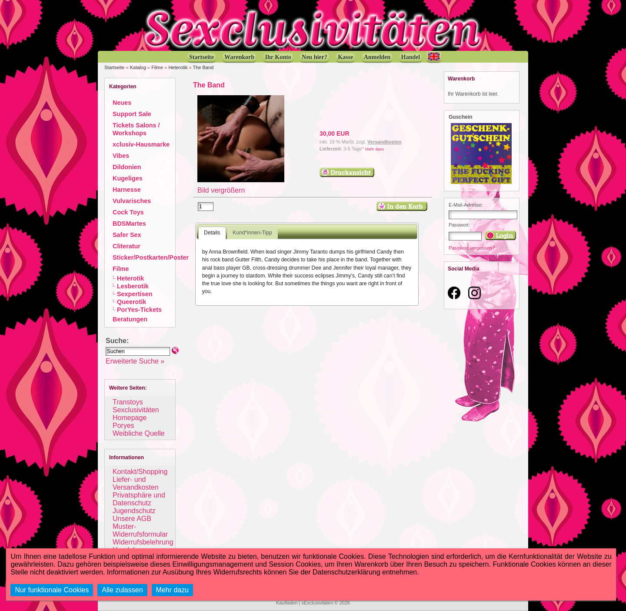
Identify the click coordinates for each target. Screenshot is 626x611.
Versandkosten (384, 141)
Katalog (138, 67)
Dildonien (127, 167)
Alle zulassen (122, 590)
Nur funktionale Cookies (52, 590)
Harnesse (127, 189)
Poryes (123, 425)
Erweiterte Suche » (135, 361)
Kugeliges (128, 178)
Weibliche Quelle (139, 433)
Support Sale (132, 113)
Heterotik (177, 67)
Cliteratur (126, 246)
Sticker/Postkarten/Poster (151, 257)
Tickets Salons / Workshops (136, 129)
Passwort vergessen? (472, 247)
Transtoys (128, 402)
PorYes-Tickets (139, 309)
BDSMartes (129, 223)
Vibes (121, 155)
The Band (203, 67)
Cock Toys (128, 212)
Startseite (114, 67)
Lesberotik (133, 286)
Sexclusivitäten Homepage (136, 413)
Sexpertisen (135, 293)
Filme (157, 67)
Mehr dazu (374, 149)
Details (212, 233)
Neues (122, 102)
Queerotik (131, 301)
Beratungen (130, 319)
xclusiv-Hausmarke (141, 144)
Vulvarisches (132, 200)
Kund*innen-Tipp (252, 233)
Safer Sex (127, 234)
